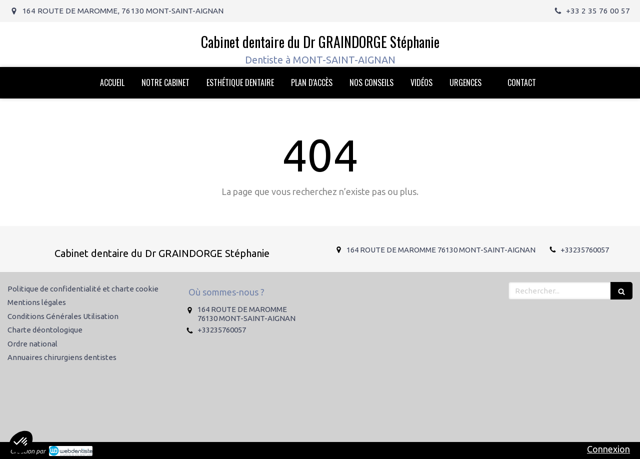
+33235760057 (584, 250)
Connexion (608, 449)
